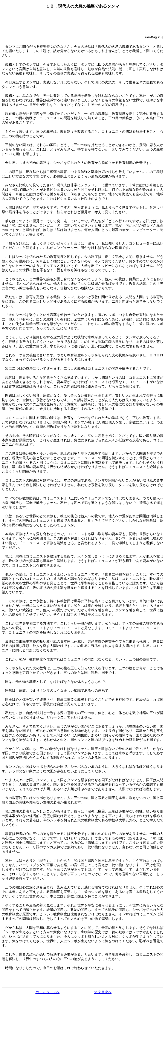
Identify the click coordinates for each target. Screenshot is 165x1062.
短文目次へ (103, 992)
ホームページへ (47, 992)
